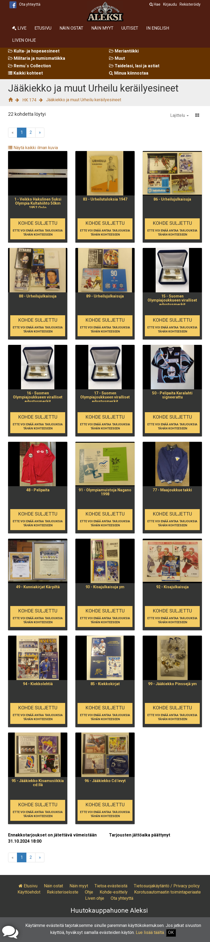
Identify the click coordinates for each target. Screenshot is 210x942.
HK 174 (29, 100)
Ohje (89, 892)
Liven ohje (24, 40)
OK (171, 932)
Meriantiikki (124, 51)
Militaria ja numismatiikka (36, 58)
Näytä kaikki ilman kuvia (33, 147)
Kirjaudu (170, 4)
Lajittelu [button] (179, 115)
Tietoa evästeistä (110, 885)
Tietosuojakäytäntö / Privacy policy (167, 885)
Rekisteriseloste (62, 892)
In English (157, 28)
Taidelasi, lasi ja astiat (134, 65)
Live (19, 28)
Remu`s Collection (29, 65)
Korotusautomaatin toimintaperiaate (167, 892)
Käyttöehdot (29, 892)
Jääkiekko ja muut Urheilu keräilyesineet (83, 99)
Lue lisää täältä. (150, 932)
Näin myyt (102, 28)
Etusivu (42, 28)
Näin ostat (71, 28)
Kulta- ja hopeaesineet (34, 51)
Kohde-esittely (114, 892)
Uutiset (129, 28)
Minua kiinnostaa (128, 73)
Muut (117, 58)
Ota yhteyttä (29, 4)
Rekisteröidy (190, 4)
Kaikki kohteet (25, 73)
